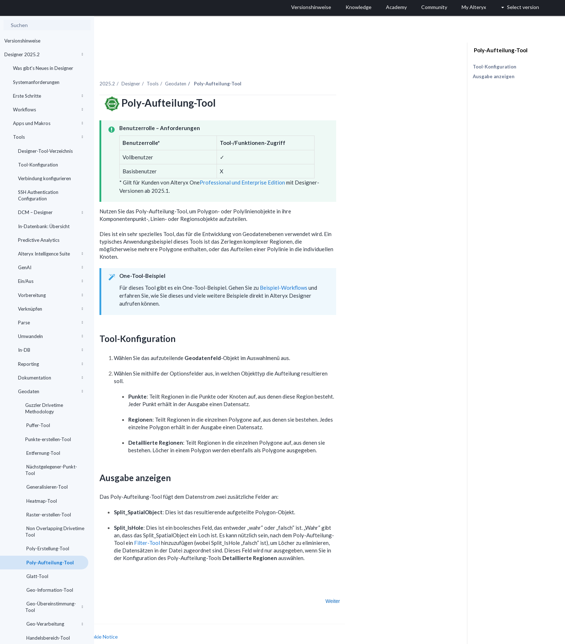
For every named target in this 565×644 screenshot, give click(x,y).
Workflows (48, 109)
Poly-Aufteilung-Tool (49, 562)
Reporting (50, 364)
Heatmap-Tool (41, 501)
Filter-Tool (220, 527)
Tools (48, 137)
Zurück (116, 586)
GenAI (50, 267)
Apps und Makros (48, 123)
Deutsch (387, 638)
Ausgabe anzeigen (494, 76)
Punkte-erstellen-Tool (48, 439)
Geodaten (50, 391)
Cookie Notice (175, 621)
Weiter (406, 586)
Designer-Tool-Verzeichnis (45, 151)
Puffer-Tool (37, 425)
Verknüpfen (50, 309)
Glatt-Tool (36, 576)
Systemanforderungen (36, 82)
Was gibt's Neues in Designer (43, 68)
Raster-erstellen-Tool (48, 515)
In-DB (50, 350)
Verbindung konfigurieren (44, 178)
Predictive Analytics (38, 240)
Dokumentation (50, 378)
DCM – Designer (50, 212)
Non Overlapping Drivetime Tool (54, 531)
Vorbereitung (50, 295)
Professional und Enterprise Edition (315, 167)
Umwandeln (50, 336)
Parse (50, 322)
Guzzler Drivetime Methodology (44, 408)
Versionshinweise (22, 41)
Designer (204, 68)
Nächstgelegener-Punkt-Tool (51, 470)
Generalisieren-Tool (46, 487)
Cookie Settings (121, 628)
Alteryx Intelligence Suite (50, 254)
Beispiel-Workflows (357, 272)
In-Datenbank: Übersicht (44, 226)
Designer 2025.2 (43, 54)
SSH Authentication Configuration (38, 195)
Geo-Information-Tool (49, 590)
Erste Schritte (48, 96)
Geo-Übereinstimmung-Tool (54, 607)
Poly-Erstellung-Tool (47, 548)
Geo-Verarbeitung (54, 624)
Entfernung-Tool (42, 453)
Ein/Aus (50, 281)
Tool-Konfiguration (38, 165)
